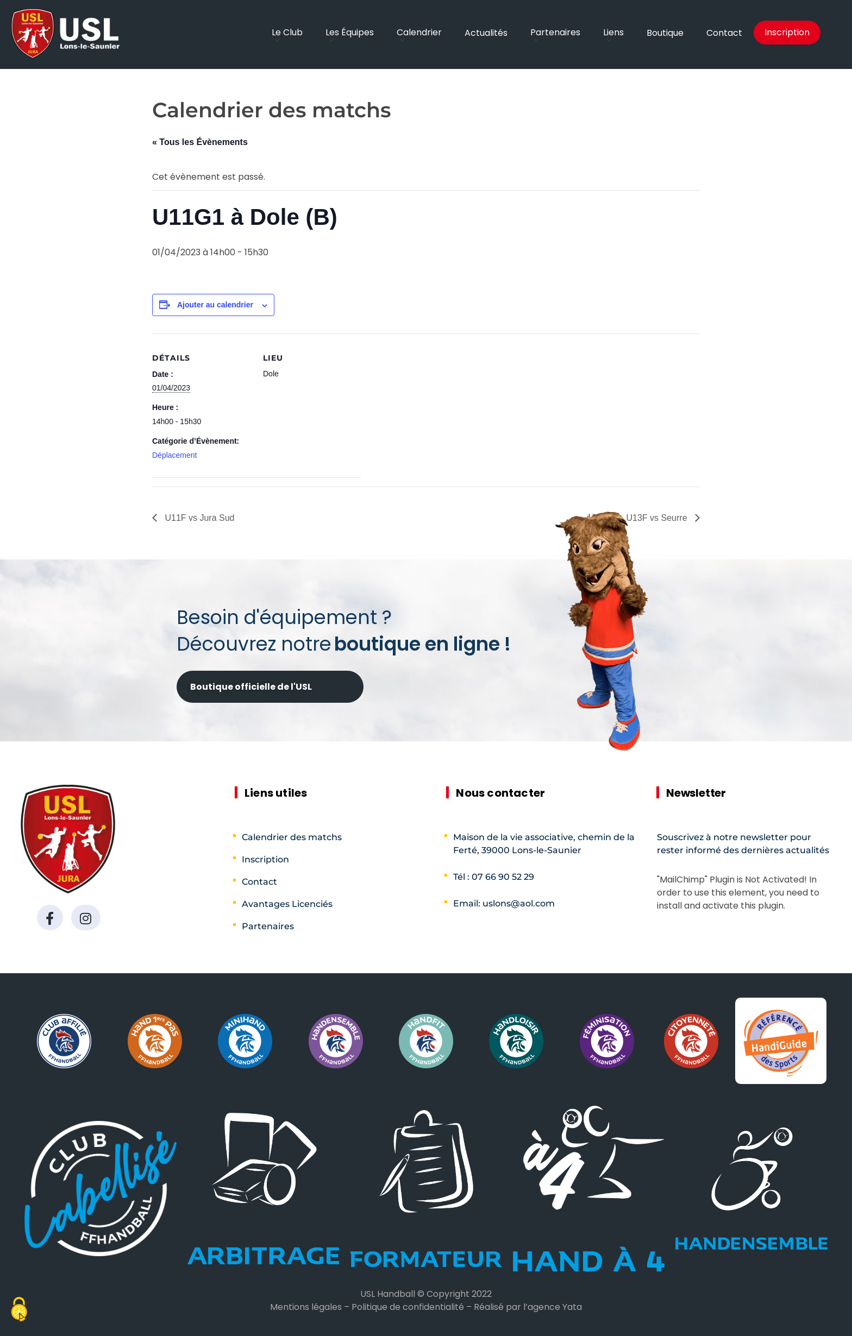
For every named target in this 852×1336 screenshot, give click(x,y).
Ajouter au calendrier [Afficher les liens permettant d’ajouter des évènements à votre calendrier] (215, 304)
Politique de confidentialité (408, 1307)
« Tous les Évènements (200, 142)
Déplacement (174, 455)
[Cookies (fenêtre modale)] (19, 1310)
